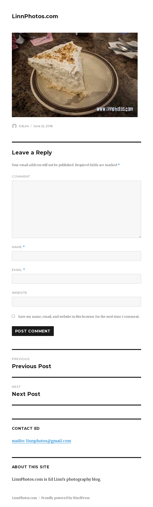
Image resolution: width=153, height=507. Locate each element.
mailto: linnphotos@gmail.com (41, 440)
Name (18, 247)
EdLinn (24, 126)
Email (18, 270)
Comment (21, 176)
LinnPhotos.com (35, 16)
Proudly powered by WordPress (65, 498)
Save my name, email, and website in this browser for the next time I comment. (78, 317)
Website (19, 292)
